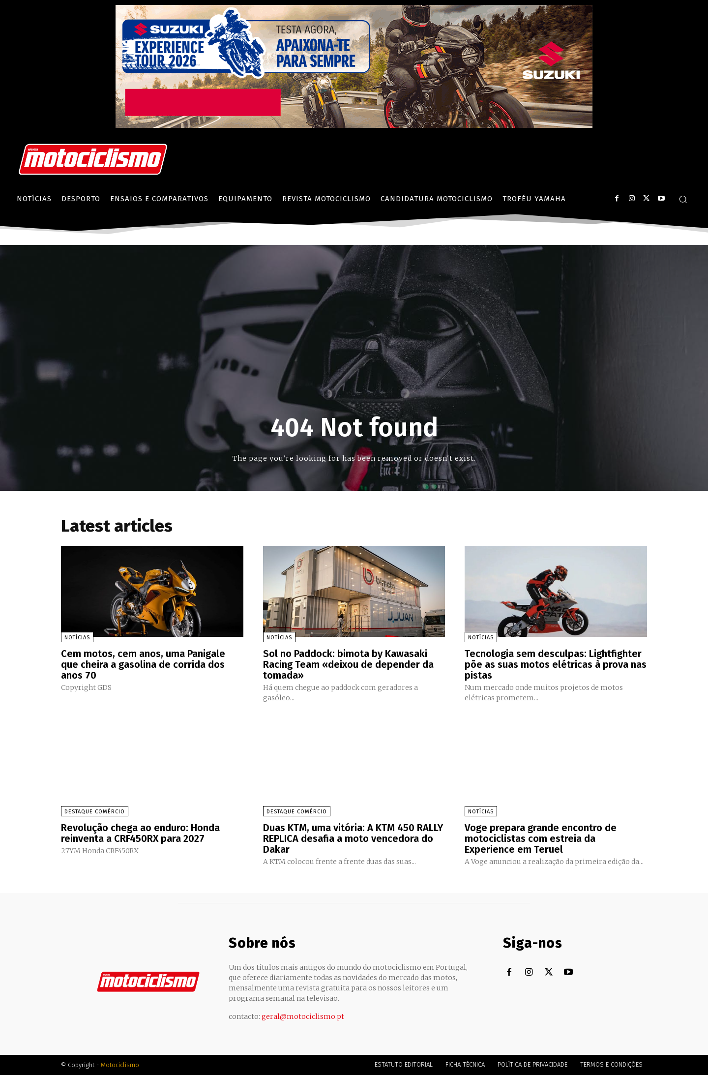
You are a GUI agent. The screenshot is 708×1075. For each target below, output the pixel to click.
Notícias (77, 637)
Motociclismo (120, 1065)
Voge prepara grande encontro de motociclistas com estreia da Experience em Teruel (541, 838)
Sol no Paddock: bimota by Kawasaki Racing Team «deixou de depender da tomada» (348, 664)
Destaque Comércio (94, 811)
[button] (683, 199)
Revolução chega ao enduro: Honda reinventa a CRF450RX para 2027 (140, 833)
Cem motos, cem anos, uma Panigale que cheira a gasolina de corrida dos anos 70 (143, 664)
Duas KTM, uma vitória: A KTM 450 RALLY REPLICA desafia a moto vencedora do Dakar (353, 838)
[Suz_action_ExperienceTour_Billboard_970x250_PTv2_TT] (354, 125)
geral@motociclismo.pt (303, 1016)
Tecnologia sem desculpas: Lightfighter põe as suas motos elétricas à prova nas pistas (556, 664)
